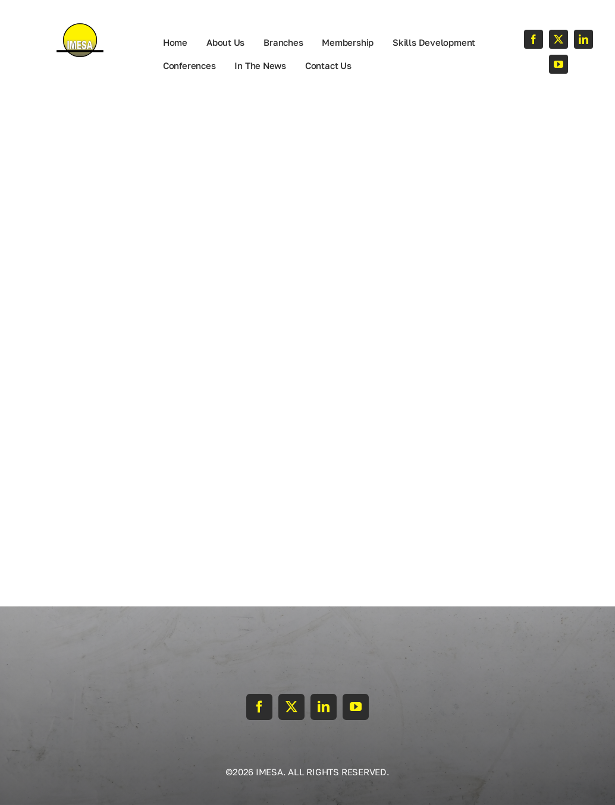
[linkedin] (583, 39)
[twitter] (558, 39)
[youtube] (558, 64)
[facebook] (533, 39)
